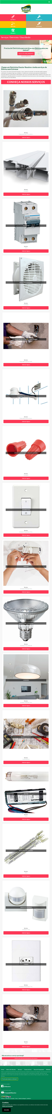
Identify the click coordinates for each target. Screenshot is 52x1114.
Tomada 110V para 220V (26, 1021)
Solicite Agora (26, 137)
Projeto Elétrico (26, 737)
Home (2, 1069)
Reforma (36, 1098)
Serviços (20, 1069)
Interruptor (26, 509)
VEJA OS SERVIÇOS (26, 56)
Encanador (12, 1098)
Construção (40, 1098)
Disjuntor (26, 225)
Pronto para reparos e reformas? (9, 1079)
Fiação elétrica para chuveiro (26, 396)
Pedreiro (3, 1098)
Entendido (6, 1110)
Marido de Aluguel (22, 1098)
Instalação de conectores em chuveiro (26, 453)
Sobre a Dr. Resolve (11, 1069)
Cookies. (5, 1102)
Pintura (32, 1098)
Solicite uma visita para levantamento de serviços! (26, 1058)
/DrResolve (6, 1086)
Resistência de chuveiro (26, 850)
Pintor (16, 1098)
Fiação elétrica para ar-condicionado (26, 339)
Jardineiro (29, 1098)
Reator (26, 793)
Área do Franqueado (39, 1069)
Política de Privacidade (7, 1106)
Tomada (26, 964)
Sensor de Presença (26, 907)
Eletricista (7, 1098)
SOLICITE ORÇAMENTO (26, 53)
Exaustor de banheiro (26, 282)
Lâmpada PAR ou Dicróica (26, 623)
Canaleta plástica (26, 168)
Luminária (26, 680)
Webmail (48, 1069)
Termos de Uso (28, 1069)
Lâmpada (26, 566)
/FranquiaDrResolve (8, 1093)
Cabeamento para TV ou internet (26, 112)
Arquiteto (45, 1098)
